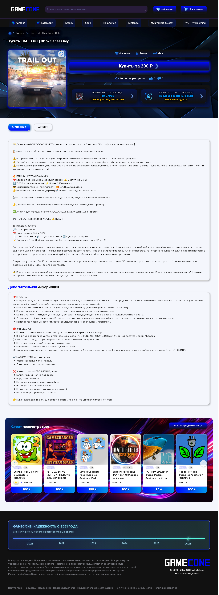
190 (93, 490)
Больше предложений (188, 426)
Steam (69, 22)
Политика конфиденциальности (134, 588)
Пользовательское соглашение (95, 588)
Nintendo (133, 22)
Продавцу (30, 588)
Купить (139, 66)
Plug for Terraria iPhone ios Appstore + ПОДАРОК (191, 475)
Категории (47, 22)
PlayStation (109, 22)
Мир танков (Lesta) (162, 22)
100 (27, 490)
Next (203, 463)
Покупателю (15, 588)
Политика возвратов (165, 588)
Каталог (20, 22)
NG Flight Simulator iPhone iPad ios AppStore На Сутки (157, 475)
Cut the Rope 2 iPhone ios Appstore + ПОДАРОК (26, 475)
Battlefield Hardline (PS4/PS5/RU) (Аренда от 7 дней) (125, 475)
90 (158, 490)
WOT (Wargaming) (195, 22)
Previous (14, 463)
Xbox (88, 22)
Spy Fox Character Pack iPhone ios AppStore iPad (90, 475)
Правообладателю (64, 588)
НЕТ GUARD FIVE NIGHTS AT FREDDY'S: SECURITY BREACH (58, 475)
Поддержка (44, 588)
